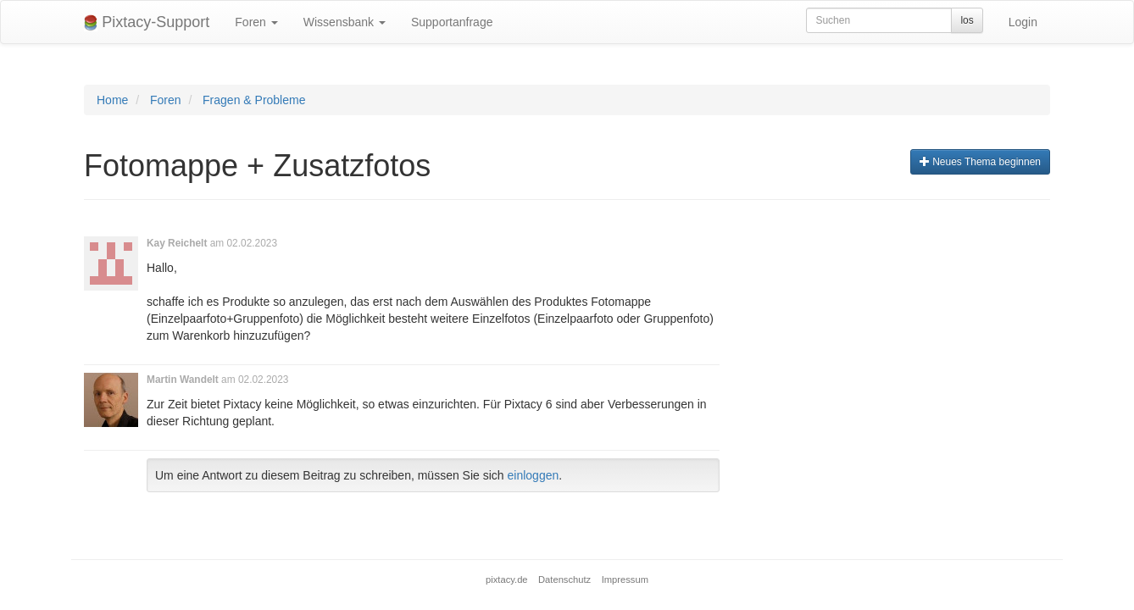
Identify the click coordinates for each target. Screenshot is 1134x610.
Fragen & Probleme (254, 100)
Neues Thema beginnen (980, 162)
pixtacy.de (507, 579)
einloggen (533, 475)
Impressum (625, 579)
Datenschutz (564, 579)
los (966, 20)
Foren (256, 22)
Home (112, 100)
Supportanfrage (452, 22)
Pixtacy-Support (146, 22)
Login (1023, 22)
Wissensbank (344, 22)
